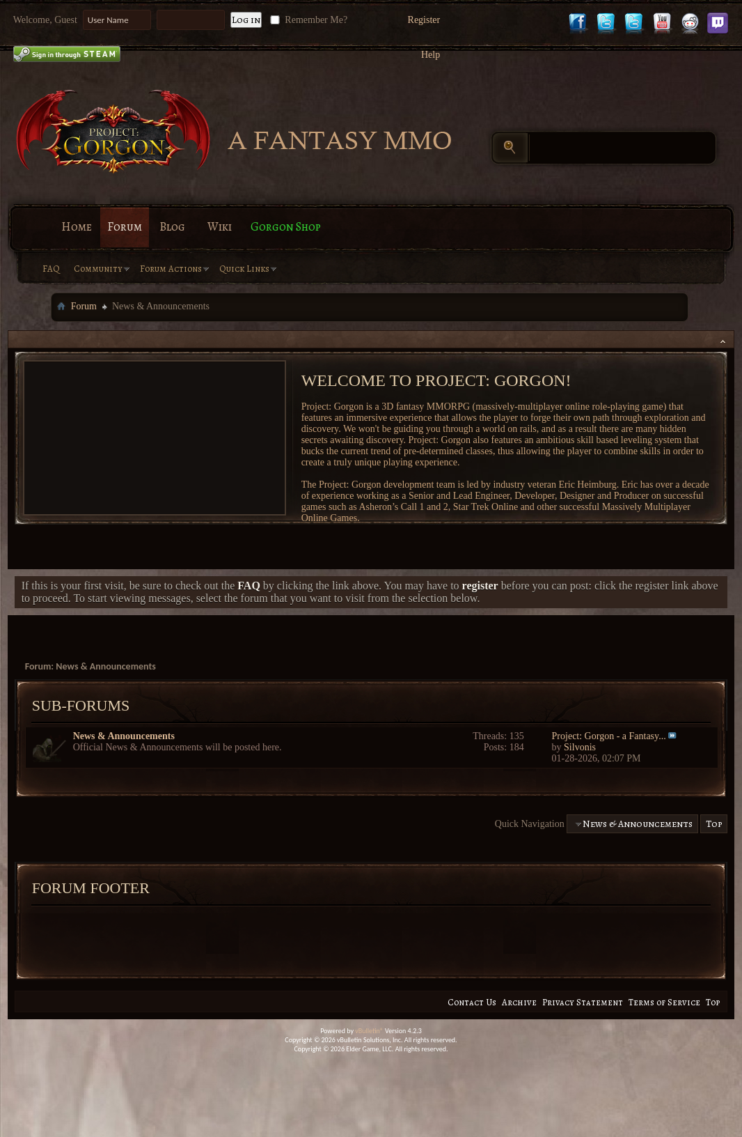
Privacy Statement (582, 1002)
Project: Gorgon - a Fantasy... (609, 736)
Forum (124, 227)
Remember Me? (307, 20)
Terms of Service (664, 1002)
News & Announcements (124, 736)
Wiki (219, 227)
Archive (519, 1002)
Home (76, 227)
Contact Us (472, 1002)
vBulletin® (369, 1030)
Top (714, 823)
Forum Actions (171, 268)
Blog (172, 227)
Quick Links (244, 268)
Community (98, 268)
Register (424, 20)
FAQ (51, 268)
